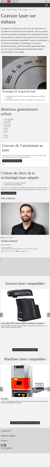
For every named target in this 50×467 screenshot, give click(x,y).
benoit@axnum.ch (21, 251)
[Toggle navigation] (46, 5)
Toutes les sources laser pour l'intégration (25, 350)
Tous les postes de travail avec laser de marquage (25, 423)
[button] (1, 314)
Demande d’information (8, 193)
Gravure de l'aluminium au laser (12, 161)
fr (48, 1)
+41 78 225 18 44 (7, 251)
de (46, 1)
